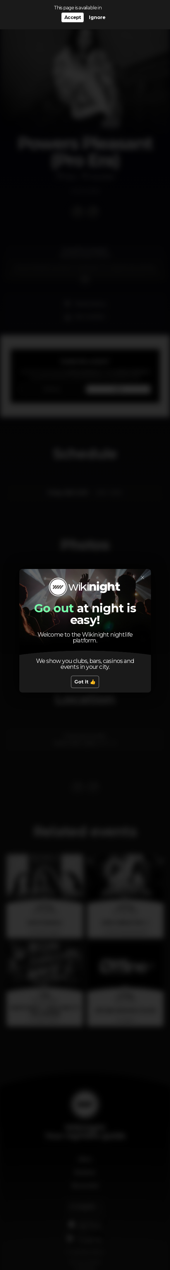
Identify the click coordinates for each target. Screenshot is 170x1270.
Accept (72, 17)
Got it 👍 (85, 682)
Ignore (97, 17)
